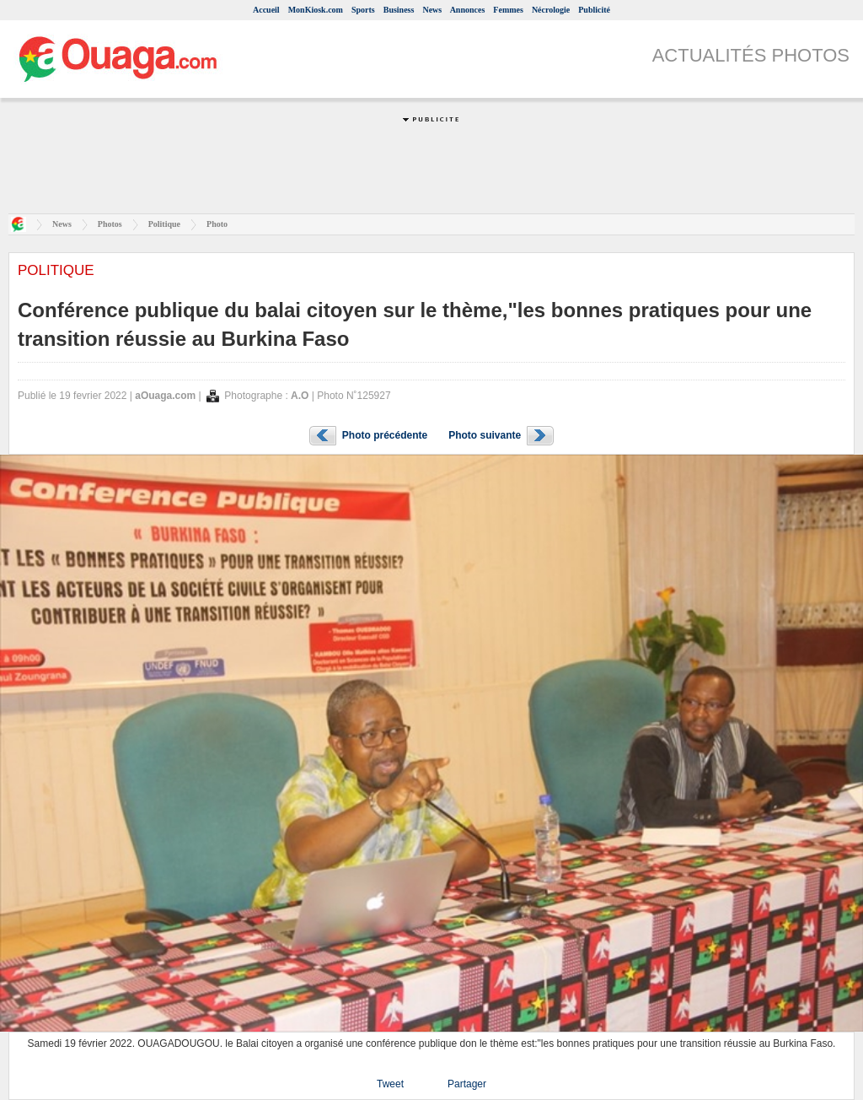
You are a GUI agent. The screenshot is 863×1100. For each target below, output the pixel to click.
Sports (363, 9)
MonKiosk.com (315, 9)
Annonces (467, 9)
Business (399, 9)
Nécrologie (551, 9)
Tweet (390, 1084)
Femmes (508, 9)
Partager (467, 1084)
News (432, 9)
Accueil (266, 9)
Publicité (594, 9)
